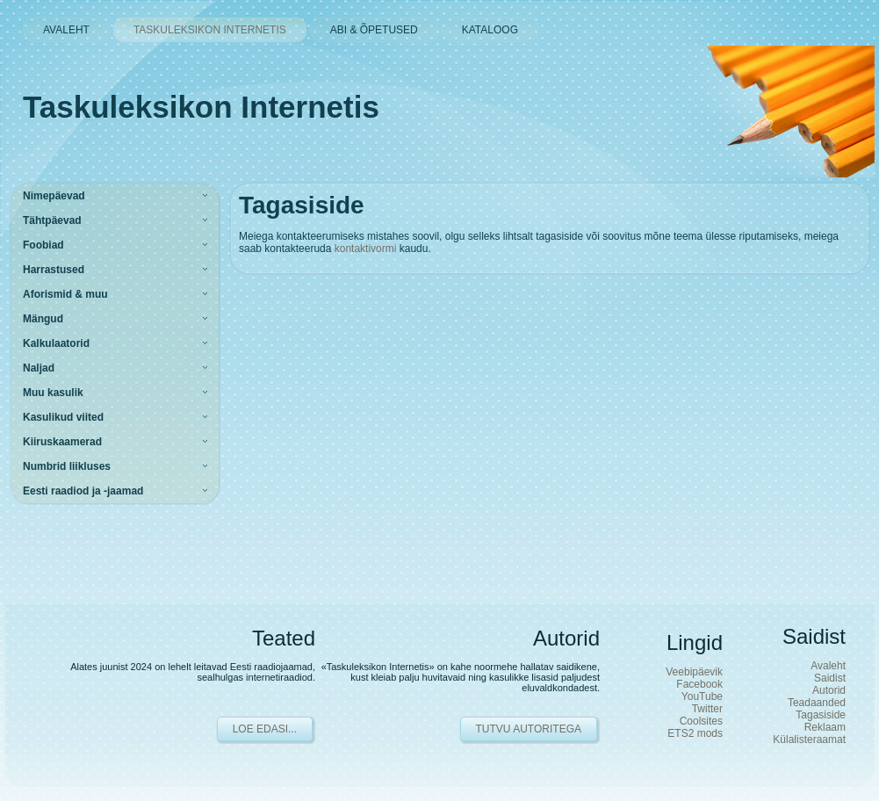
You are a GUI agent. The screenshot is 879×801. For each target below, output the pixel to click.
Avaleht (828, 666)
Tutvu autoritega (528, 729)
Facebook (699, 684)
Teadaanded (817, 702)
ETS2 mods (695, 733)
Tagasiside (821, 715)
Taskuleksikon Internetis (201, 107)
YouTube (702, 696)
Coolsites (701, 721)
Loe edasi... (265, 729)
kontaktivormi (366, 248)
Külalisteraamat (809, 739)
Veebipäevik (694, 672)
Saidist (830, 678)
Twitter (707, 709)
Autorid (829, 690)
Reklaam (825, 727)
